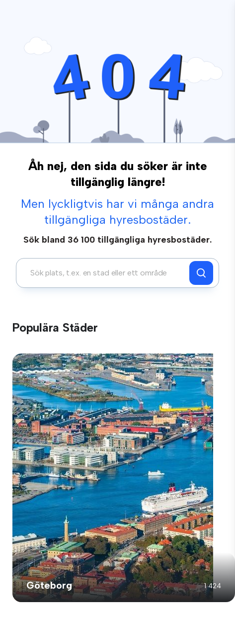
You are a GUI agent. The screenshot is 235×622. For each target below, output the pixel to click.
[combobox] (105, 273)
